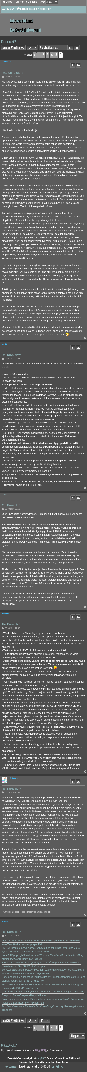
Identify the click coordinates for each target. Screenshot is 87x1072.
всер (15, 966)
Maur (18, 973)
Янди (33, 995)
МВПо (5, 973)
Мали (55, 969)
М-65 (77, 977)
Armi (32, 969)
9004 (38, 969)
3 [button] (47, 55)
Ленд (37, 955)
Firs (10, 958)
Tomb (64, 947)
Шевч (67, 1006)
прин (25, 944)
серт (20, 951)
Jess (47, 955)
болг (4, 955)
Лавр (5, 995)
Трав (59, 947)
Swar (59, 962)
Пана (11, 999)
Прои (36, 977)
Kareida (5, 614)
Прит (82, 999)
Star (56, 977)
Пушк (5, 947)
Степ (55, 1006)
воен (4, 944)
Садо (31, 962)
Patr (30, 951)
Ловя (25, 984)
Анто (19, 944)
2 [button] (43, 55)
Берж (16, 1002)
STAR (16, 980)
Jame (21, 947)
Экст (48, 991)
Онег (15, 1006)
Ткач (32, 1002)
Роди (59, 999)
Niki (20, 958)
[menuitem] (10, 8)
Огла (64, 940)
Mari (25, 955)
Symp (14, 955)
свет (30, 977)
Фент (31, 940)
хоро (30, 944)
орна (15, 977)
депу (4, 969)
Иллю (22, 1006)
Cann (44, 1006)
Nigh (20, 955)
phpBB (41, 1058)
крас (35, 944)
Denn (22, 969)
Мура (10, 966)
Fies (71, 977)
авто (32, 947)
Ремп (47, 951)
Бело (29, 973)
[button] (35, 55)
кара (42, 962)
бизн (58, 991)
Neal (43, 999)
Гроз (9, 1009)
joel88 (4, 344)
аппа (9, 988)
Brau (60, 984)
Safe (61, 977)
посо (10, 995)
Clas (74, 991)
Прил (26, 1002)
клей (25, 977)
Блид (50, 1006)
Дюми (41, 973)
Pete (27, 969)
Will (49, 940)
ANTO (29, 980)
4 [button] (52, 55)
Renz (82, 977)
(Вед (21, 995)
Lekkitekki (6, 62)
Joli (41, 958)
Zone (64, 962)
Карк (36, 940)
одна (26, 947)
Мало (70, 940)
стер (61, 1006)
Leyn (54, 940)
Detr (19, 984)
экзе (10, 977)
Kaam (80, 991)
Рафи (20, 991)
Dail (10, 951)
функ (5, 980)
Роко (14, 951)
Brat (4, 991)
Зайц (5, 999)
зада (35, 980)
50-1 (25, 966)
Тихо (4, 1009)
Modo (31, 966)
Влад (70, 947)
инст (14, 984)
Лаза (38, 1006)
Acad (26, 991)
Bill (40, 940)
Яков (65, 999)
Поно (54, 999)
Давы (16, 969)
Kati (21, 1002)
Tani (20, 977)
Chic (66, 977)
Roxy (25, 958)
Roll (9, 955)
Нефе (5, 1002)
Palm (41, 951)
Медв (61, 969)
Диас (5, 951)
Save (64, 991)
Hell (38, 995)
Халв (76, 999)
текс (4, 984)
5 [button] (56, 55)
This (75, 962)
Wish (42, 955)
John (23, 973)
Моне (76, 947)
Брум (31, 958)
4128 (51, 977)
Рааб (48, 962)
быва (71, 969)
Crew (41, 980)
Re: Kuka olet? (12, 73)
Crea (9, 984)
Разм (55, 984)
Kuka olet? (8, 41)
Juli (79, 962)
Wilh (10, 947)
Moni (22, 999)
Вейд (27, 988)
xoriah (5, 921)
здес (4, 940)
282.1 (10, 940)
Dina (33, 999)
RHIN (12, 973)
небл (27, 999)
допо (80, 984)
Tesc (9, 944)
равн (27, 995)
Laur (47, 973)
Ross (64, 955)
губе (31, 991)
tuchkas (79, 1006)
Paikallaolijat (9, 1045)
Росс (35, 951)
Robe (53, 947)
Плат (37, 991)
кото (15, 940)
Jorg (53, 962)
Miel (41, 977)
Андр (37, 962)
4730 (10, 980)
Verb (49, 984)
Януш (10, 1006)
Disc (4, 988)
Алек (58, 955)
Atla (14, 944)
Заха (4, 962)
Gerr (53, 991)
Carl (37, 947)
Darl (11, 1002)
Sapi (20, 966)
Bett (20, 940)
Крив (42, 947)
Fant (27, 1006)
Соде (81, 955)
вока (25, 940)
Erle (9, 991)
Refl (38, 984)
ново (70, 962)
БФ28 (35, 973)
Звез (47, 947)
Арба (71, 999)
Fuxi (4, 966)
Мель (16, 995)
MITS (23, 980)
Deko (41, 944)
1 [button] (39, 55)
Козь (10, 962)
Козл (75, 955)
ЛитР (15, 988)
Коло (81, 969)
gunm (5, 958)
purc (37, 999)
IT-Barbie (13, 778)
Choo (70, 955)
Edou (36, 958)
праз (69, 991)
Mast (52, 955)
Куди (43, 995)
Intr (34, 984)
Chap (74, 984)
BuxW (44, 984)
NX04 (77, 940)
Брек (42, 966)
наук (59, 940)
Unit (65, 984)
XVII (21, 962)
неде (46, 977)
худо (48, 999)
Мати (30, 955)
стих (15, 947)
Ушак (17, 999)
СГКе (25, 951)
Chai (44, 940)
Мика (14, 991)
